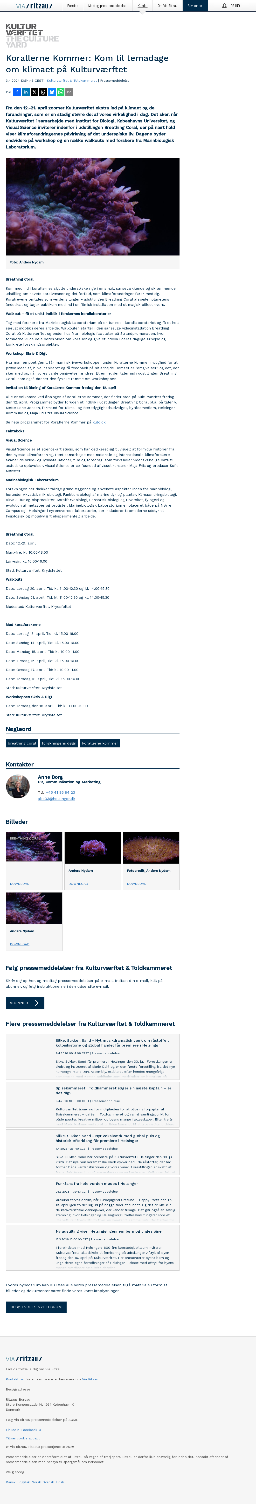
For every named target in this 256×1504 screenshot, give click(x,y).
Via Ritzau (90, 1379)
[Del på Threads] (43, 92)
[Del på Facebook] (17, 92)
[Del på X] (34, 92)
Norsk (36, 1482)
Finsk (60, 1482)
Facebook (29, 1430)
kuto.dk (100, 422)
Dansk (10, 1482)
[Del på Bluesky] (52, 92)
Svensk (48, 1482)
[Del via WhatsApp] (60, 92)
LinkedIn (12, 1430)
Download (19, 884)
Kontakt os (15, 1379)
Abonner (25, 1003)
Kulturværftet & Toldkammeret (72, 80)
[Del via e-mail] (69, 92)
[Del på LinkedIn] (26, 92)
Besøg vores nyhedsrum (36, 1307)
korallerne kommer (100, 743)
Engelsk (23, 1482)
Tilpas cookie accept (23, 1438)
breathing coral (22, 743)
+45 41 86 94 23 (60, 792)
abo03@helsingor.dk (56, 799)
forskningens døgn (59, 743)
